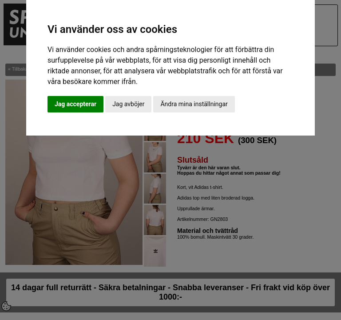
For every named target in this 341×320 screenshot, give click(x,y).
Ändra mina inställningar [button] (193, 104)
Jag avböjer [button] (128, 104)
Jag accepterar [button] (75, 104)
